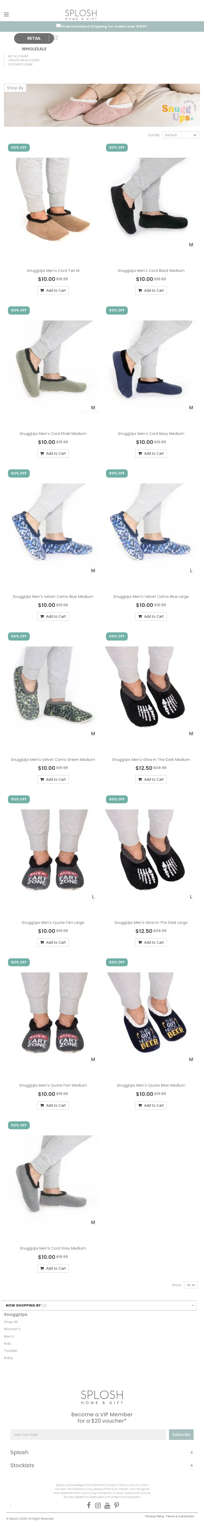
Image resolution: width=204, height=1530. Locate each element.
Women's (12, 1328)
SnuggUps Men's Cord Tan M (53, 270)
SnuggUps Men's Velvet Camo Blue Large (151, 596)
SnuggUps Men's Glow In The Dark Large (151, 922)
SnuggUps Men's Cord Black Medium (151, 270)
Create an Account (24, 60)
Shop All (11, 1321)
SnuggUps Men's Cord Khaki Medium (53, 433)
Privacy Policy (154, 1516)
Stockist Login (20, 64)
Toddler (11, 1350)
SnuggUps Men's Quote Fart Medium (53, 1085)
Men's (9, 1336)
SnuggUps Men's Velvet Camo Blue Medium (53, 596)
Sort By (154, 135)
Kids (7, 1343)
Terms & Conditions (180, 1516)
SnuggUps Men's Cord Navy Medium (151, 433)
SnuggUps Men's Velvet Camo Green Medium (53, 759)
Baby (8, 1357)
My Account (18, 56)
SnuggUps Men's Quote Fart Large (53, 922)
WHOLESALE (34, 49)
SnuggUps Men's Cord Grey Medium (53, 1248)
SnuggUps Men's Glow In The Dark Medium (151, 759)
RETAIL (34, 38)
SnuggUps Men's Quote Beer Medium (151, 1085)
